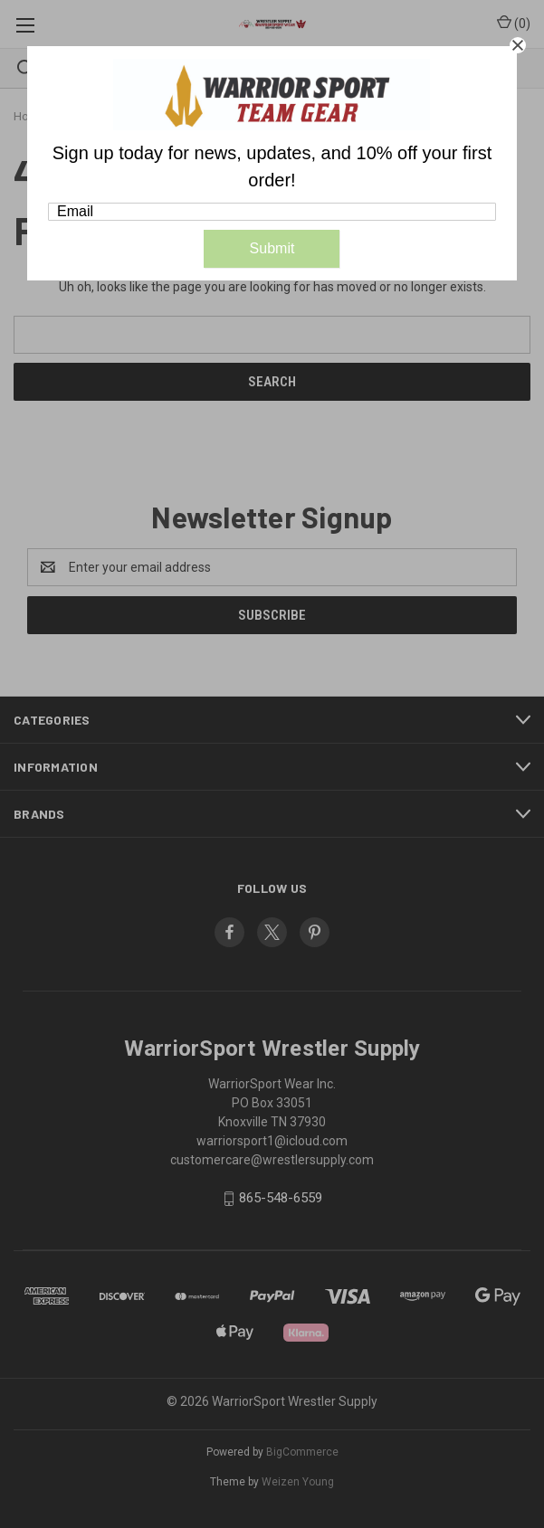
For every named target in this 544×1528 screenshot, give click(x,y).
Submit (272, 248)
